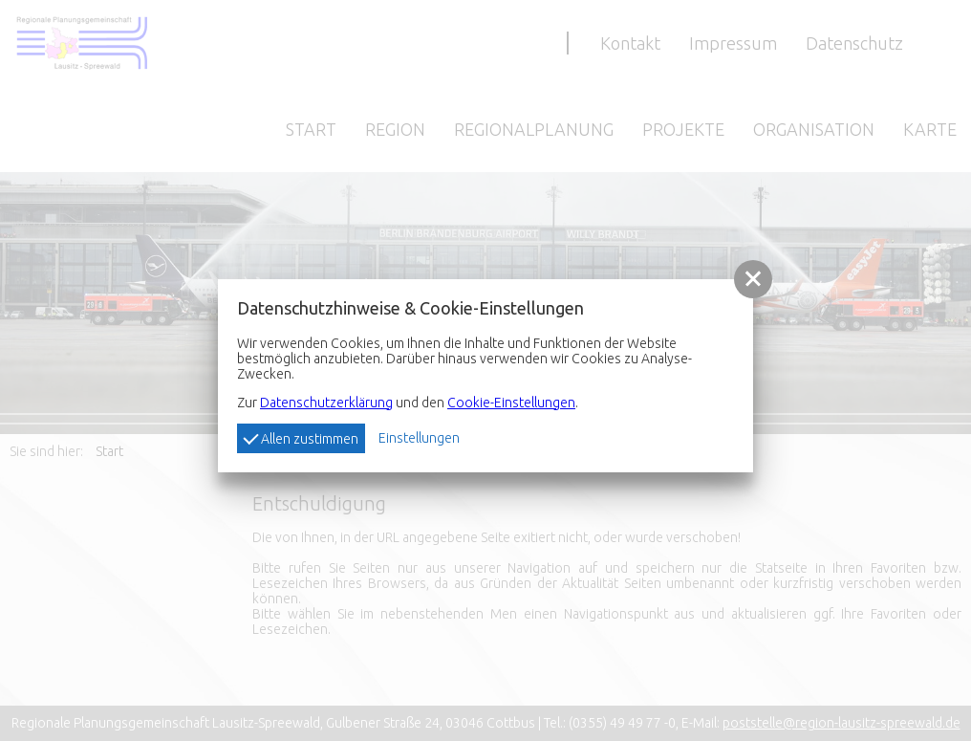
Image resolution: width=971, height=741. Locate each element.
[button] (753, 279)
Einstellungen (419, 438)
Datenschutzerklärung (326, 402)
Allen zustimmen (300, 437)
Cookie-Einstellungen (511, 402)
